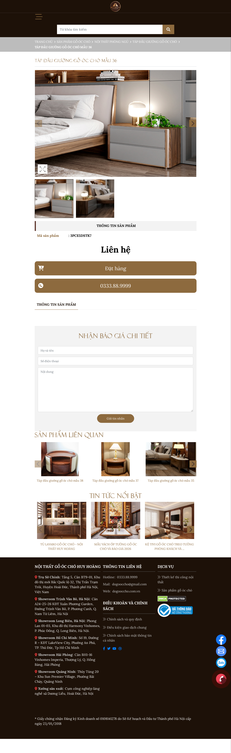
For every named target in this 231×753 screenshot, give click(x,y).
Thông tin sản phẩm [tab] (56, 304)
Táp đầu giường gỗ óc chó (155, 42)
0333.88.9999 (127, 577)
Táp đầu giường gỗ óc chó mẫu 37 (115, 480)
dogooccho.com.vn (126, 591)
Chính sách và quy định (122, 619)
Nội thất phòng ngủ (112, 42)
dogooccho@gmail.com (129, 584)
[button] (192, 123)
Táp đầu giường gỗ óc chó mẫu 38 (60, 480)
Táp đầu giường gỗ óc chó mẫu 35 (171, 480)
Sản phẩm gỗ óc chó (73, 42)
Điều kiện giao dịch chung (125, 627)
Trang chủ (44, 42)
